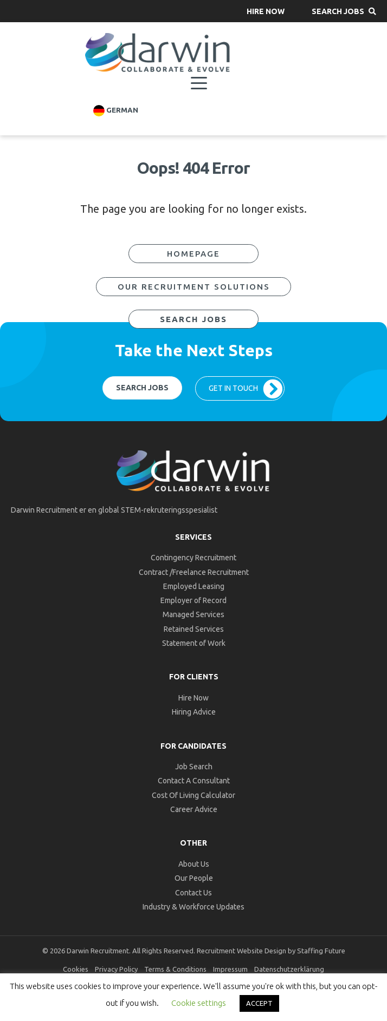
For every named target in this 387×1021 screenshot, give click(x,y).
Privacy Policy (116, 969)
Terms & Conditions (175, 969)
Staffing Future (321, 950)
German (115, 110)
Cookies (75, 969)
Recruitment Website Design (241, 950)
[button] (265, 11)
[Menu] (198, 83)
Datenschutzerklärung (289, 969)
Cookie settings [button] (198, 1002)
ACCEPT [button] (259, 1003)
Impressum (230, 969)
